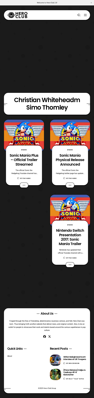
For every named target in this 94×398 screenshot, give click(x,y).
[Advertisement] (47, 36)
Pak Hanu (27, 178)
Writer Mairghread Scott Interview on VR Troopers (74, 358)
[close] (91, 3)
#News (24, 150)
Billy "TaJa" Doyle (76, 379)
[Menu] (85, 15)
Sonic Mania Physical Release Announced (70, 160)
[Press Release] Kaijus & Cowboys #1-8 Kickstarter (74, 372)
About (9, 356)
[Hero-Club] (17, 15)
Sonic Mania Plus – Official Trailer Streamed (24, 160)
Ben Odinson (74, 363)
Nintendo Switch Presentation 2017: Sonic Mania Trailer (70, 237)
